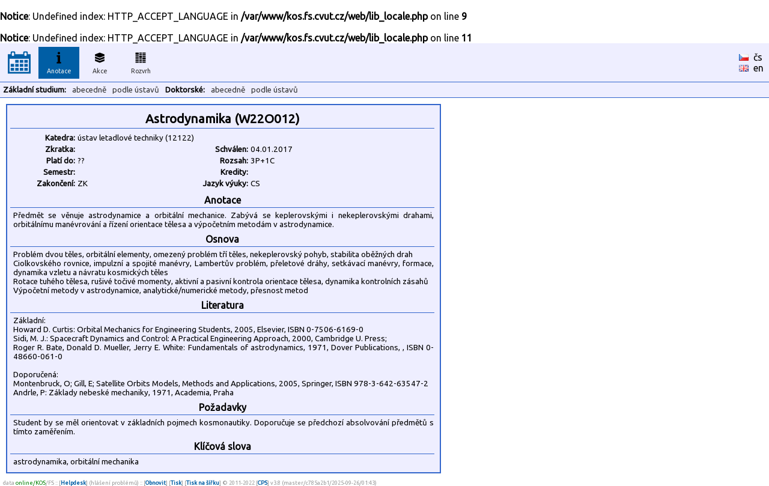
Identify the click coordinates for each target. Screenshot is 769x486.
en (758, 67)
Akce (99, 61)
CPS (262, 482)
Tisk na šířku (202, 482)
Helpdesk (73, 482)
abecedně (89, 89)
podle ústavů (135, 89)
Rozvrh (141, 61)
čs (757, 57)
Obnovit (155, 482)
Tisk (176, 482)
